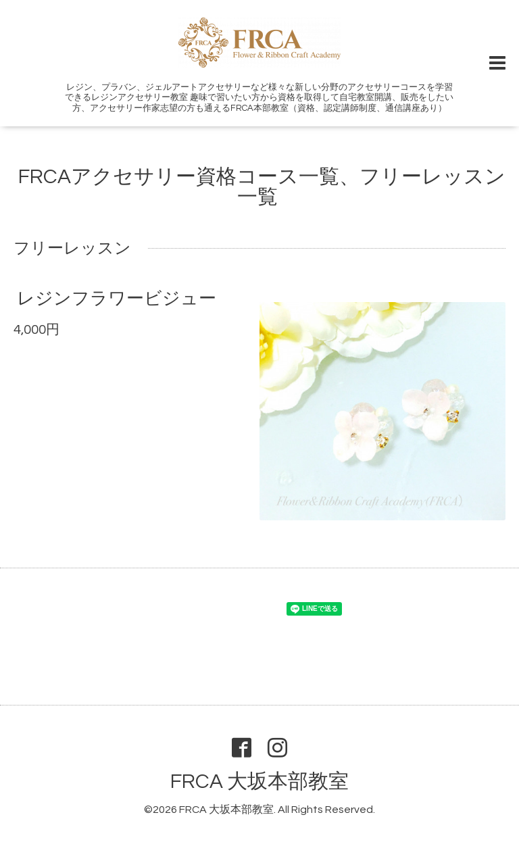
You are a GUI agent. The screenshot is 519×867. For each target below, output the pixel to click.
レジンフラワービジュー (116, 298)
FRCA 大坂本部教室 (259, 781)
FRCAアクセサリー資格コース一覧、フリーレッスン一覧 (261, 186)
